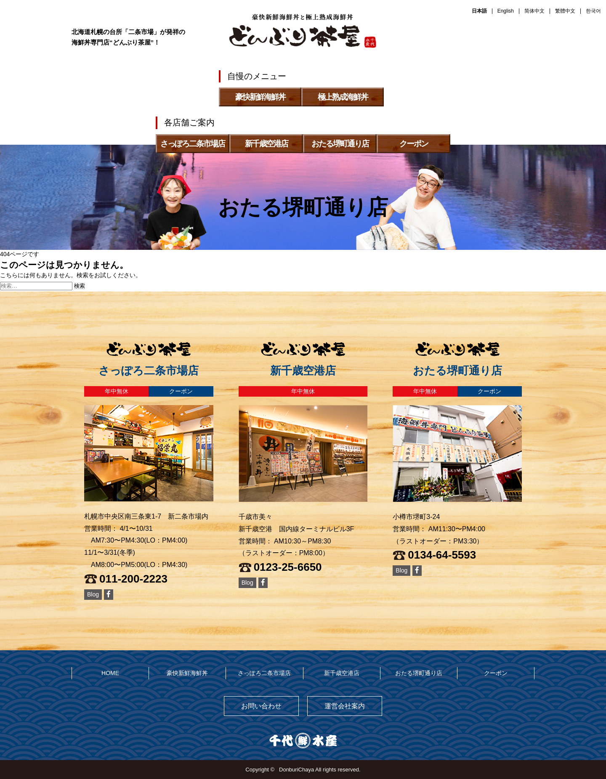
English (505, 11)
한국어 (593, 11)
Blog (93, 594)
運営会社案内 (344, 706)
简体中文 (534, 11)
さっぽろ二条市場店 (264, 673)
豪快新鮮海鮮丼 (187, 673)
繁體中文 (565, 11)
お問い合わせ (261, 706)
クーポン (496, 673)
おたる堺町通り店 (418, 673)
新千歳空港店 (341, 673)
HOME (110, 673)
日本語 (479, 11)
